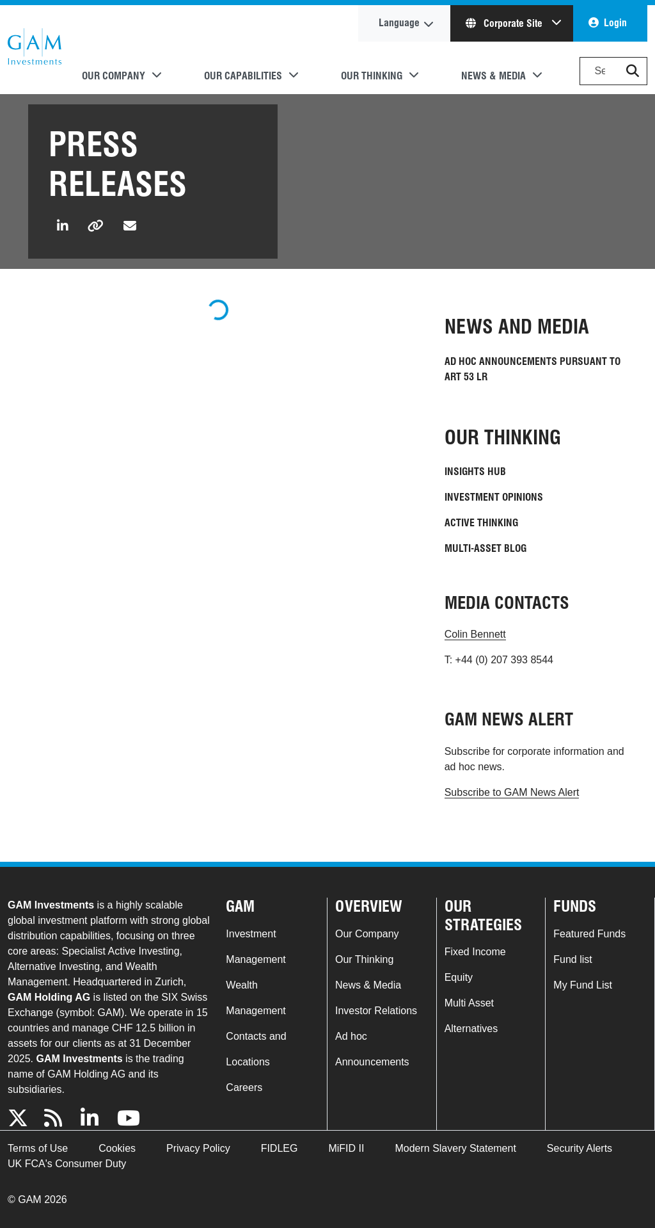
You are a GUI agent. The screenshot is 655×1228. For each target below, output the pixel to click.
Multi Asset (469, 1003)
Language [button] (399, 23)
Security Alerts (579, 1148)
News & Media (368, 985)
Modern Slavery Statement (455, 1148)
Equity (459, 977)
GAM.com (34, 50)
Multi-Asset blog (485, 548)
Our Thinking (364, 959)
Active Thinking (481, 523)
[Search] (613, 71)
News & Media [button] (493, 76)
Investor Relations (376, 1010)
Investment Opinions (494, 497)
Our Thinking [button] (371, 76)
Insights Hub (475, 471)
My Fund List (582, 985)
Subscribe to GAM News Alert (512, 792)
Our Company (367, 933)
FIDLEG (279, 1148)
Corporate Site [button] (505, 23)
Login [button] (615, 23)
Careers (244, 1087)
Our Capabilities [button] (243, 76)
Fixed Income (475, 951)
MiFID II (346, 1148)
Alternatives (471, 1028)
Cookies (117, 1148)
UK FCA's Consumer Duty (67, 1163)
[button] (632, 71)
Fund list (572, 959)
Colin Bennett (475, 634)
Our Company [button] (113, 76)
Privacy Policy (198, 1148)
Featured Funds (589, 933)
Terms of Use (38, 1148)
